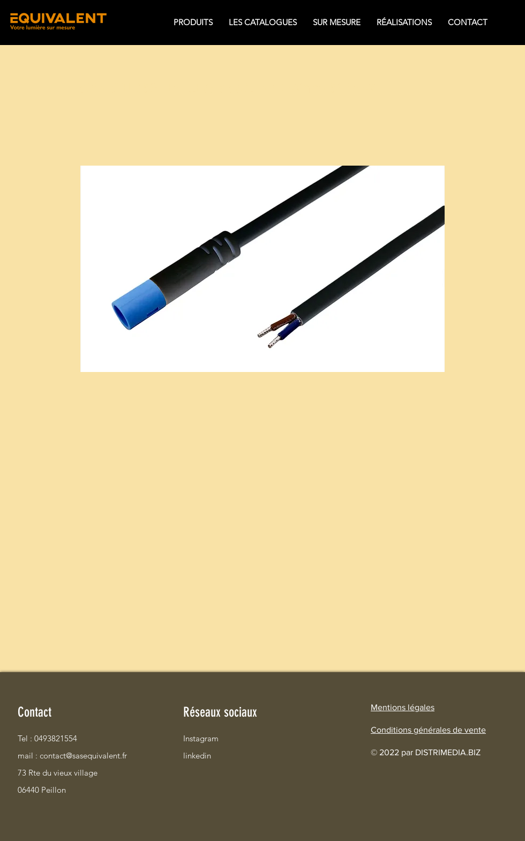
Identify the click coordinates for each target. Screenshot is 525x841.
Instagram (201, 738)
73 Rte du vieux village (55, 773)
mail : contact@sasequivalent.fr (55, 755)
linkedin (197, 755)
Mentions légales (402, 707)
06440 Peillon (42, 790)
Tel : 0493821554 (47, 738)
